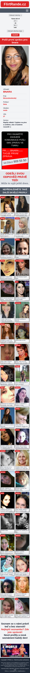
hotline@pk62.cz (13, 671)
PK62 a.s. (7, 671)
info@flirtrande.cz (21, 671)
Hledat (15, 35)
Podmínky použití (4, 668)
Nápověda (11, 668)
